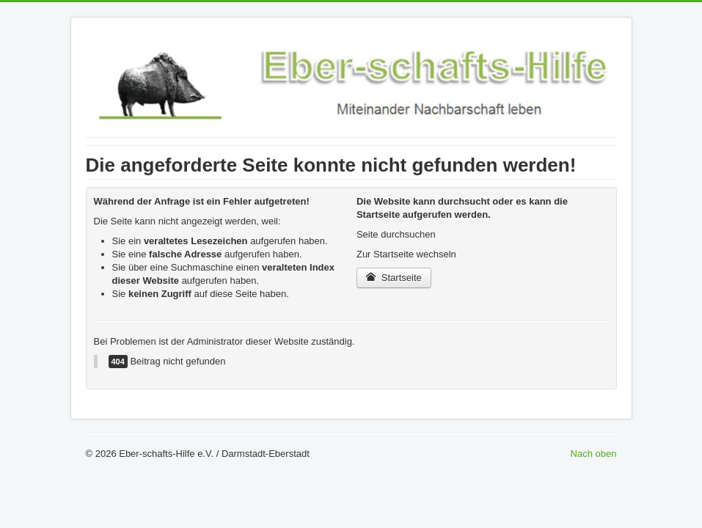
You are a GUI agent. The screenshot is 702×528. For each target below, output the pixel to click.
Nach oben (594, 453)
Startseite (394, 277)
